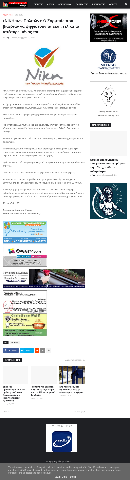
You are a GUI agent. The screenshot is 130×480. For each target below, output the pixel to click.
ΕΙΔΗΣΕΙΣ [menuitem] (38, 4)
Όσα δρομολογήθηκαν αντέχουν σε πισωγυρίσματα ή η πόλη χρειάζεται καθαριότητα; (108, 165)
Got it (73, 477)
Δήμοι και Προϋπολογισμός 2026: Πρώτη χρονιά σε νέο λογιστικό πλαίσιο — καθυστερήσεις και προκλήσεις (14, 394)
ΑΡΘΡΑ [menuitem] (50, 4)
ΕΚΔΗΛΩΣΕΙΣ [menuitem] (98, 4)
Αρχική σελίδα (8, 15)
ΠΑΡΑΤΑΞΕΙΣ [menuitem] (82, 4)
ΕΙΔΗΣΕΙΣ (19, 15)
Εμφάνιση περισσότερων (75, 360)
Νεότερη (7, 411)
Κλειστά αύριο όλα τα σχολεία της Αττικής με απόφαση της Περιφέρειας (71, 389)
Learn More (61, 477)
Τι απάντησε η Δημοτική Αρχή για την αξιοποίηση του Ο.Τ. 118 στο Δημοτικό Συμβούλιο (43, 391)
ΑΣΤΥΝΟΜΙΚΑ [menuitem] (64, 4)
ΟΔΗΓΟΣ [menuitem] (113, 4)
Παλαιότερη (79, 411)
